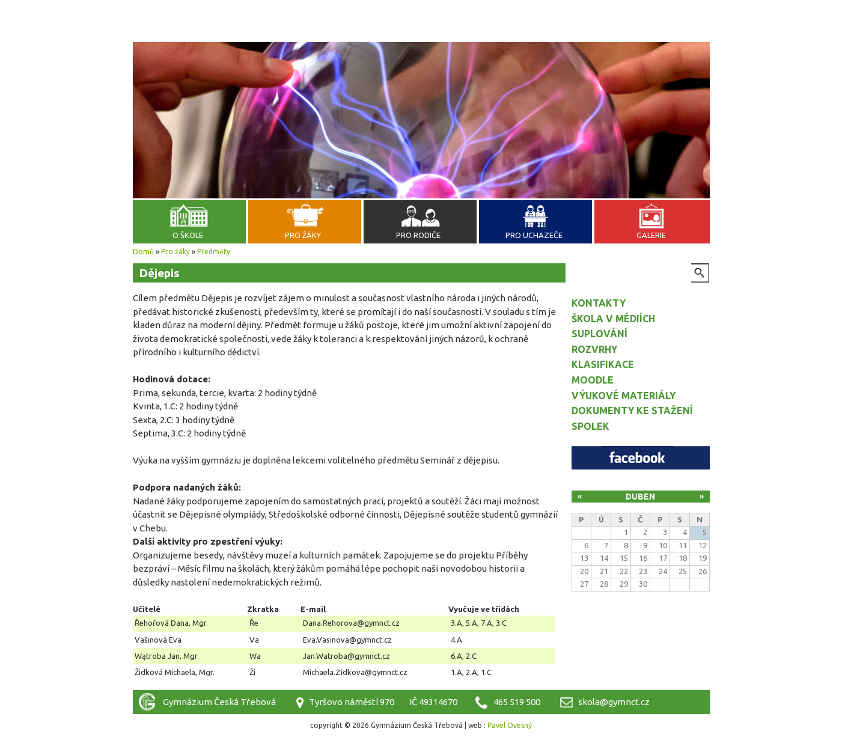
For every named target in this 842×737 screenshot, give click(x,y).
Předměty (213, 251)
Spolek (590, 426)
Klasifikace (603, 364)
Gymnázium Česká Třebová (421, 39)
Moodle (593, 380)
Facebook (641, 457)
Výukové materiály (624, 395)
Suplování (599, 333)
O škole (187, 235)
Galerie (651, 235)
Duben (640, 496)
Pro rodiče (418, 235)
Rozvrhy (594, 349)
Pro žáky (303, 235)
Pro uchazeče (534, 235)
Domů (143, 251)
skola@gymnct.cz (614, 702)
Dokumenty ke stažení (632, 410)
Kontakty (599, 303)
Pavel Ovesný (509, 725)
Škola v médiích (613, 318)
